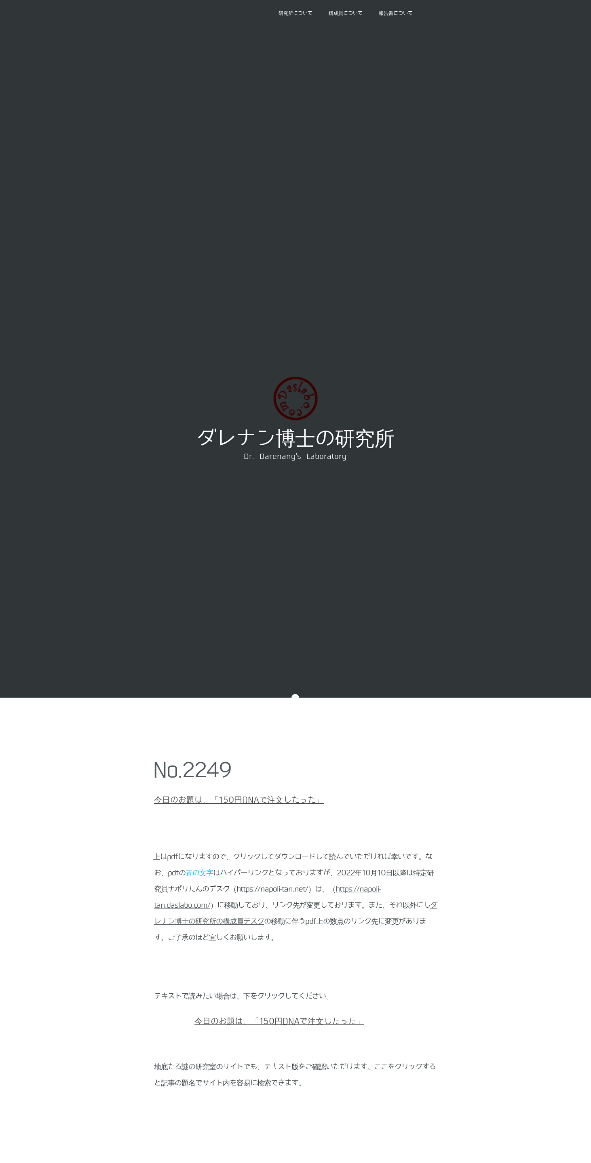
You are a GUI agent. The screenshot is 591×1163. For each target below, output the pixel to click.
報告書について (396, 13)
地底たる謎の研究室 (185, 1067)
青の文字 (199, 873)
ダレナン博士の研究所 (295, 438)
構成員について (346, 13)
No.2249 (192, 770)
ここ (381, 1067)
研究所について (295, 13)
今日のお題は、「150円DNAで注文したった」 (239, 799)
